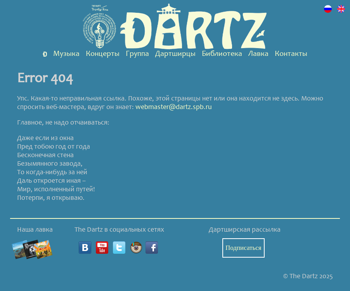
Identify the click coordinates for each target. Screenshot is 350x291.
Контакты (291, 54)
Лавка (258, 54)
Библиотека (222, 54)
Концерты (103, 54)
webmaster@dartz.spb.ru (173, 107)
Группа (137, 54)
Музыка (66, 54)
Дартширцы (175, 54)
